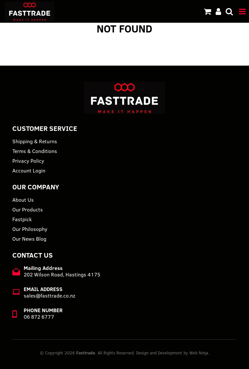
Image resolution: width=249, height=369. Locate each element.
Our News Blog (29, 238)
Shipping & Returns (34, 141)
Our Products (27, 209)
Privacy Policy (28, 161)
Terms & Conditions (34, 151)
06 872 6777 (39, 316)
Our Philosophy (29, 229)
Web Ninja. (199, 353)
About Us (23, 200)
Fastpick (22, 219)
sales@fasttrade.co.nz (49, 295)
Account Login (28, 170)
